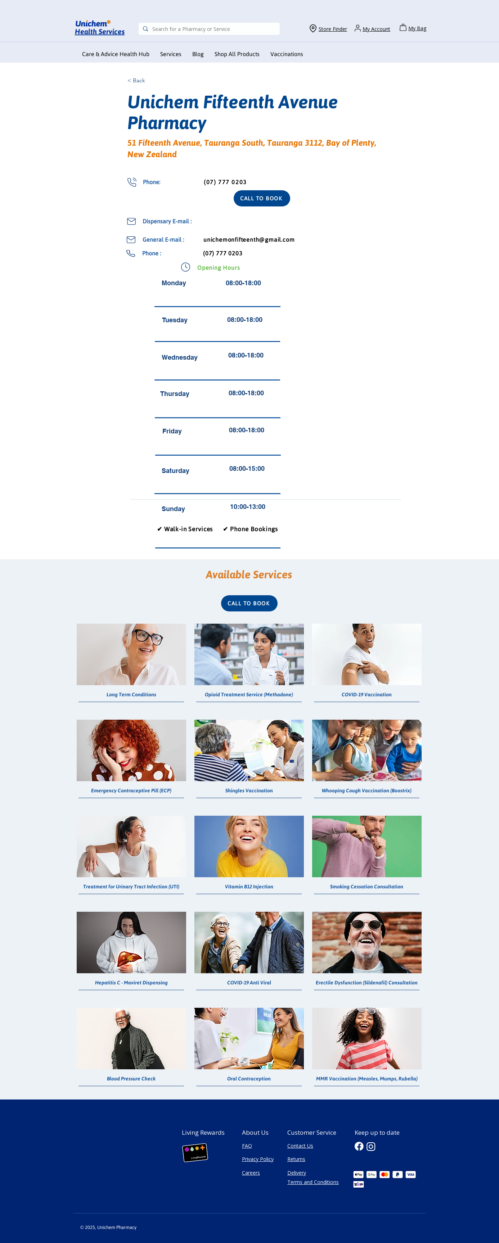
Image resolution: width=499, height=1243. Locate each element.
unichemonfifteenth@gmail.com (249, 239)
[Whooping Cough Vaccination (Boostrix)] (366, 791)
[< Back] (151, 80)
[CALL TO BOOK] (262, 198)
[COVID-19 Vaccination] (366, 695)
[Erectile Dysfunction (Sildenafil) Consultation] (366, 983)
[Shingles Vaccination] (249, 791)
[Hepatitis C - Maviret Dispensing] (131, 983)
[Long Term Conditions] (131, 695)
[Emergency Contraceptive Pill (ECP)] (131, 791)
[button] (287, 54)
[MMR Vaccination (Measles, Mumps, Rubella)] (366, 1079)
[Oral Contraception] (249, 1079)
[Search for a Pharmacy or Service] (208, 29)
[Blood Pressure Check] (131, 1079)
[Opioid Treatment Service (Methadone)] (249, 695)
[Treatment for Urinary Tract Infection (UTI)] (131, 887)
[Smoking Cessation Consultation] (366, 887)
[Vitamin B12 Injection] (249, 887)
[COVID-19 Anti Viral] (249, 983)
